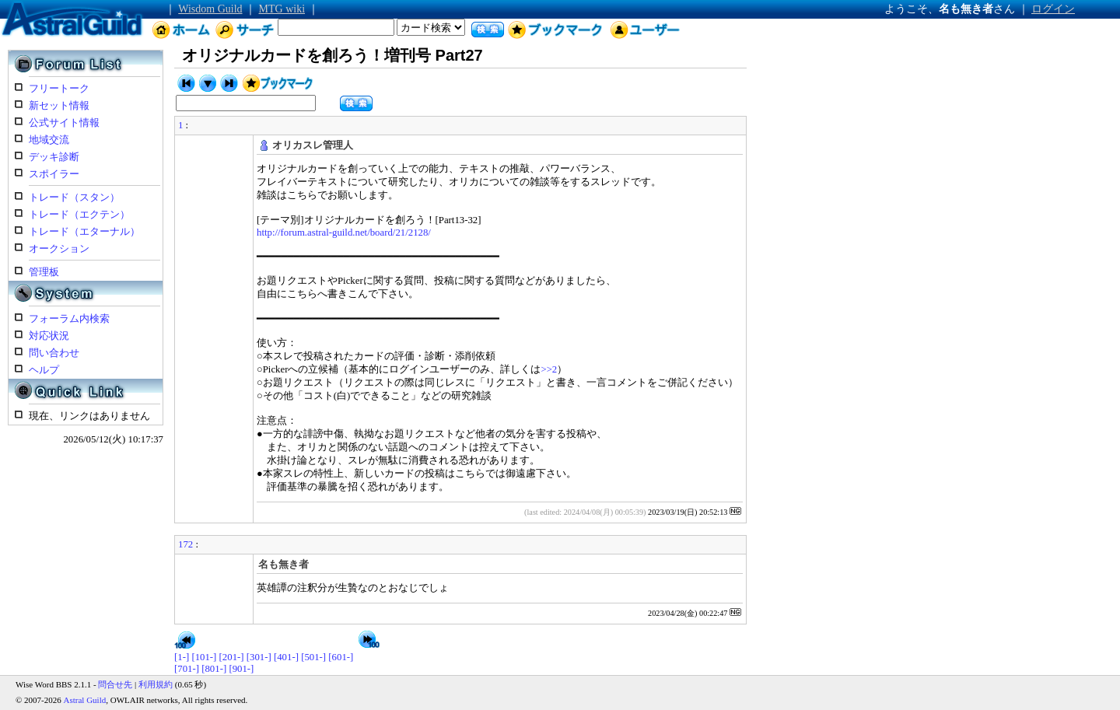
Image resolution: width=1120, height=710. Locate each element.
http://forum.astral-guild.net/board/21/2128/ (344, 232)
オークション (59, 248)
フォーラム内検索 (69, 318)
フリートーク (59, 88)
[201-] (231, 657)
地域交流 (49, 140)
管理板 (44, 272)
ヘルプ (44, 370)
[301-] (259, 657)
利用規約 (155, 684)
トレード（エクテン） (79, 214)
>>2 (549, 369)
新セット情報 (59, 105)
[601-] (340, 657)
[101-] (203, 657)
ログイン (1053, 9)
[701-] (186, 668)
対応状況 (49, 336)
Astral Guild (85, 700)
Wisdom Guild (210, 9)
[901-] (241, 668)
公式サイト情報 (64, 122)
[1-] (181, 657)
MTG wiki (282, 9)
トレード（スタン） (74, 197)
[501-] (313, 657)
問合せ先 (115, 684)
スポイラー (54, 174)
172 (185, 544)
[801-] (213, 668)
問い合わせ (54, 353)
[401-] (286, 657)
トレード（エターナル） (84, 231)
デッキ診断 (54, 157)
